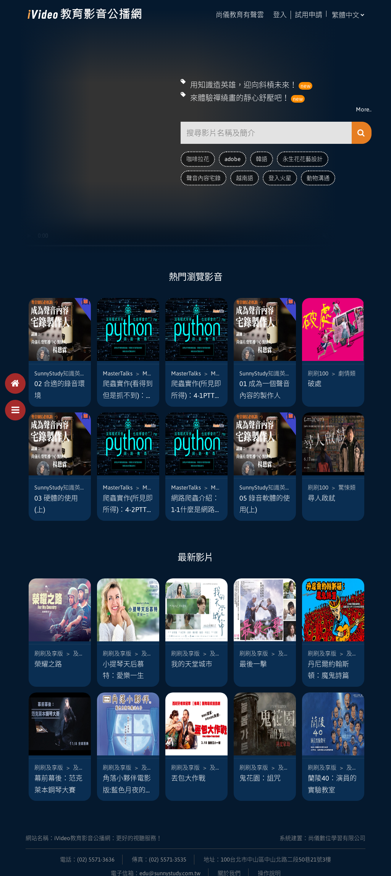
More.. (364, 107)
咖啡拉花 (197, 156)
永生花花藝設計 (303, 156)
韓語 (261, 156)
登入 (280, 15)
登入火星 (279, 175)
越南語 (244, 175)
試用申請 (308, 15)
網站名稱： (94, 828)
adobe (233, 156)
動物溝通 (318, 175)
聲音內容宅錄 (203, 175)
